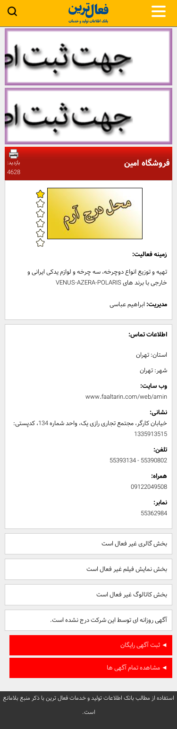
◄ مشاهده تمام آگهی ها (137, 667)
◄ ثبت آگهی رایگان (144, 645)
